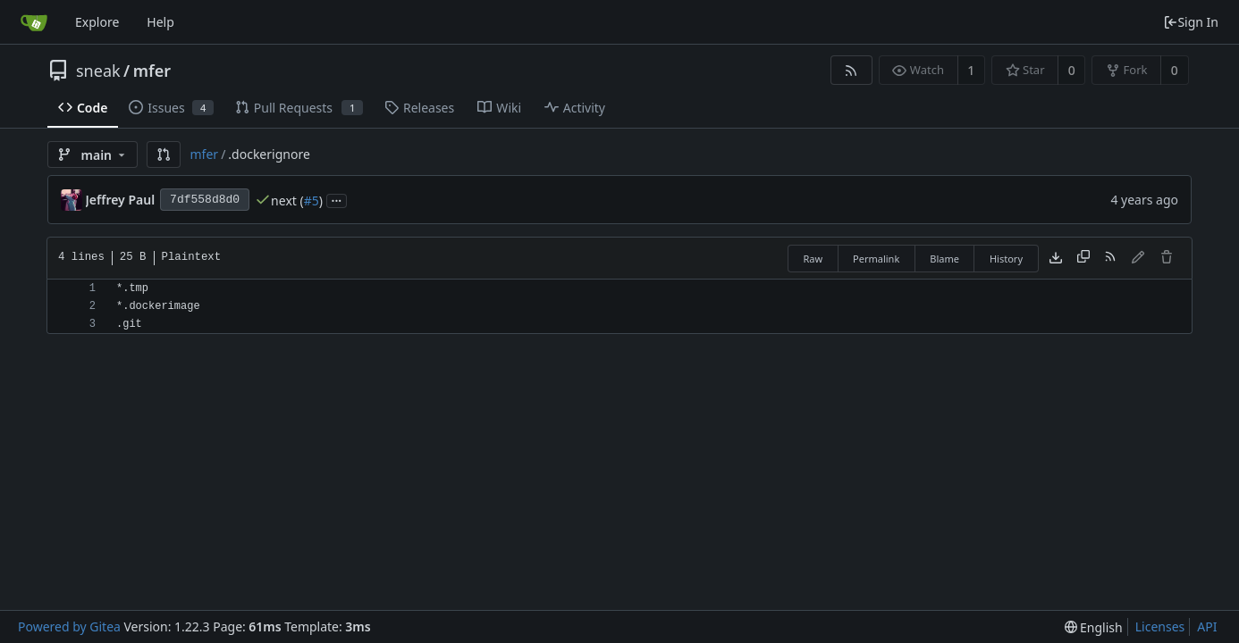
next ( (287, 200)
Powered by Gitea (69, 626)
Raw (812, 258)
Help (160, 21)
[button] (164, 154)
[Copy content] (1083, 258)
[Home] (34, 22)
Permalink (876, 258)
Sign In (1190, 21)
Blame (944, 258)
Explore (97, 21)
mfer (152, 70)
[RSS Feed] (851, 70)
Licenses (1160, 626)
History (1006, 258)
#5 (311, 200)
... (337, 199)
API (1207, 626)
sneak (98, 70)
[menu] (1094, 627)
